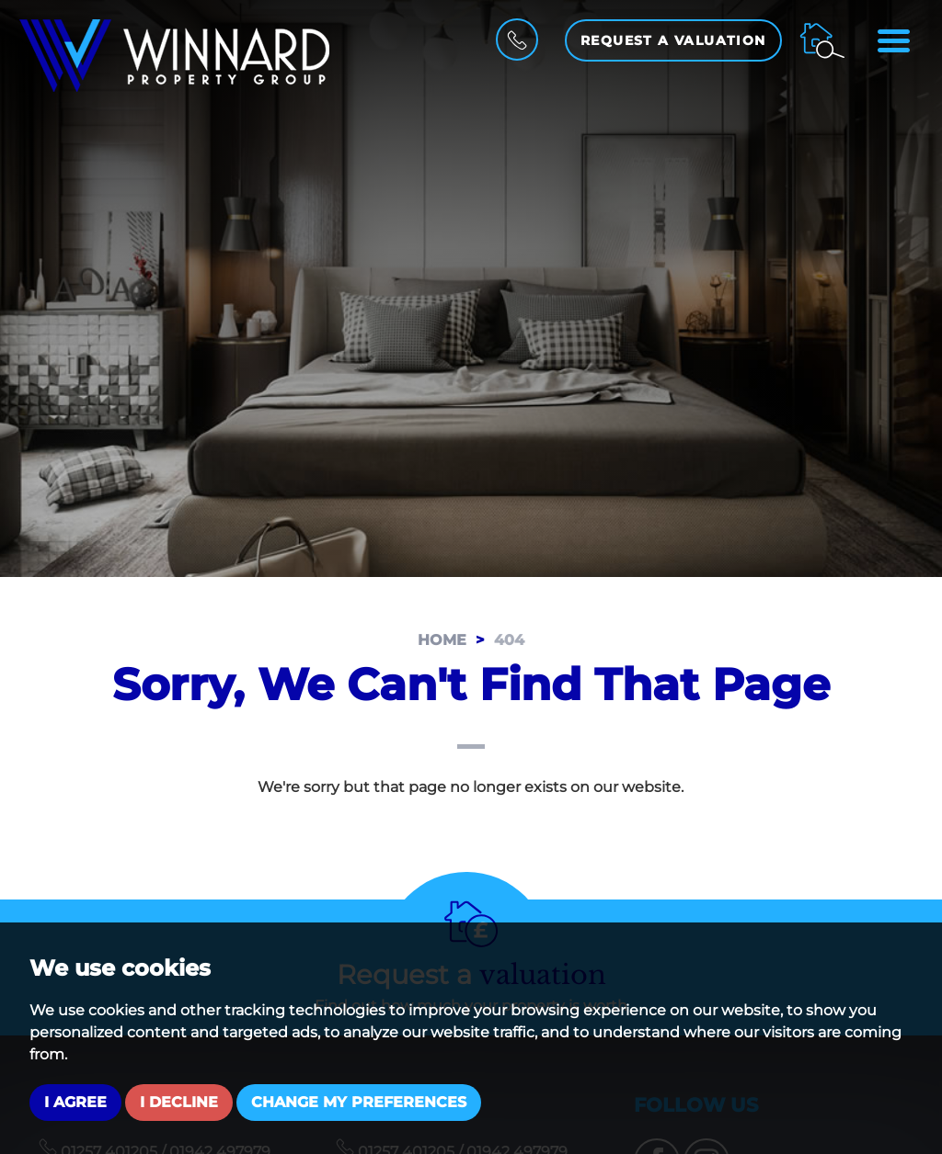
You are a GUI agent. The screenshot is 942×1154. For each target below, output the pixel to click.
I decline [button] (179, 1102)
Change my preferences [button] (358, 1102)
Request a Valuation (673, 40)
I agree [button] (75, 1102)
